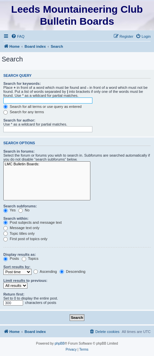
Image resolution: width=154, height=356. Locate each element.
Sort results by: (16, 267)
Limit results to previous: (25, 281)
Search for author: (19, 120)
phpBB (60, 343)
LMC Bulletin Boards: (47, 164)
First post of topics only (25, 239)
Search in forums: (19, 151)
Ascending (45, 272)
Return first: (13, 294)
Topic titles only (18, 233)
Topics (30, 258)
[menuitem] (17, 36)
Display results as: (19, 254)
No (23, 210)
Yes (9, 210)
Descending (72, 272)
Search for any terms (23, 112)
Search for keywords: (22, 83)
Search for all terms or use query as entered (42, 107)
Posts (11, 258)
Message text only (21, 228)
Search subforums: (20, 206)
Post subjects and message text (32, 222)
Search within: (15, 218)
